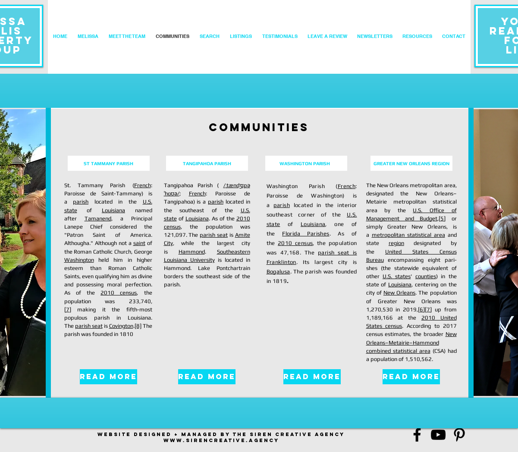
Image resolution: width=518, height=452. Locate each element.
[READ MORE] (108, 376)
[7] (67, 309)
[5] (442, 218)
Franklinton (281, 262)
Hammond (192, 251)
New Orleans (399, 292)
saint (139, 243)
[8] (138, 326)
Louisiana (113, 210)
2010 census (118, 292)
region (396, 243)
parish (80, 201)
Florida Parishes (305, 233)
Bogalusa (278, 271)
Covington (121, 326)
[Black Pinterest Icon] (459, 435)
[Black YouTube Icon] (438, 435)
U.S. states (397, 276)
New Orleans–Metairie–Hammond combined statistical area (411, 342)
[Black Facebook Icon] (417, 435)
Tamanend (98, 218)
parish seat (89, 326)
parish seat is (337, 252)
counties (425, 276)
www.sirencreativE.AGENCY (221, 440)
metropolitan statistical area (408, 235)
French (142, 185)
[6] (421, 309)
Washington (79, 260)
